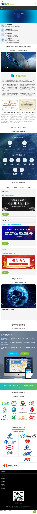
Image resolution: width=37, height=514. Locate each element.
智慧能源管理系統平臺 (8, 310)
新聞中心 (8, 187)
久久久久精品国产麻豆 (5, 510)
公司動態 (15, 187)
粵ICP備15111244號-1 (20, 508)
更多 (5, 214)
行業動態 (29, 187)
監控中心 (25, 353)
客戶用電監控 (13, 353)
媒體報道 (22, 187)
